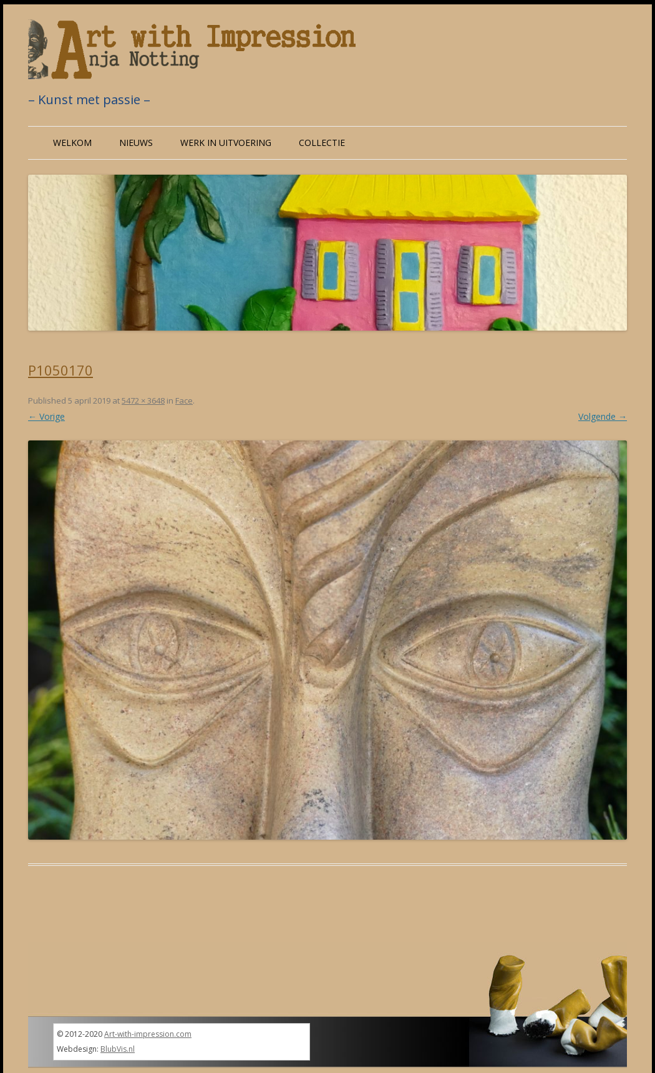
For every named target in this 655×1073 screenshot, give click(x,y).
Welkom (72, 142)
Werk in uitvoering (225, 142)
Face (184, 400)
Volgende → (602, 416)
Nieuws (136, 142)
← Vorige (46, 416)
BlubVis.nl (117, 1049)
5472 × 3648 (143, 400)
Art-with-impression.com (148, 1034)
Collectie (322, 142)
